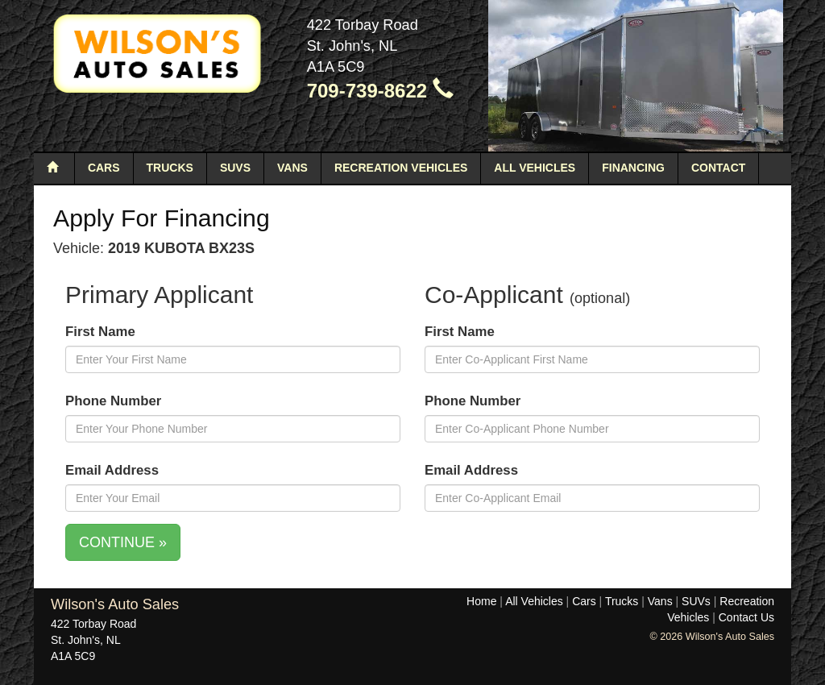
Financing (633, 167)
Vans (292, 167)
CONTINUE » (123, 542)
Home (481, 601)
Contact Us (746, 617)
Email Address (112, 470)
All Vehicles (534, 167)
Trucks (170, 167)
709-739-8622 (380, 91)
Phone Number (113, 401)
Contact (718, 167)
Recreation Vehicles (400, 167)
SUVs (235, 167)
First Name (100, 331)
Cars (104, 167)
